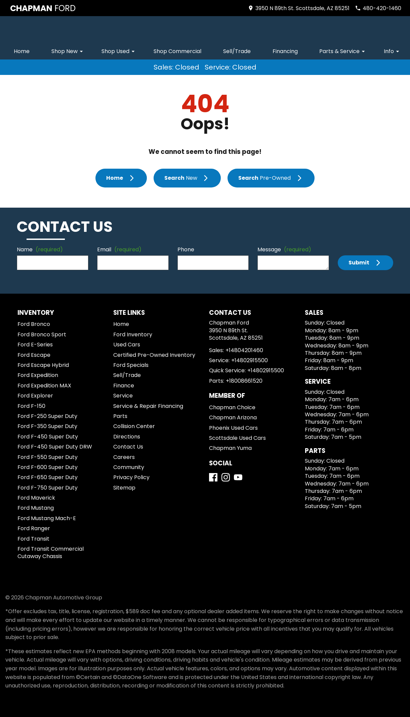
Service (123, 395)
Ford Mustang (35, 508)
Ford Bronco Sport (41, 334)
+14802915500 (249, 360)
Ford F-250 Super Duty (47, 416)
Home (22, 51)
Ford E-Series (35, 344)
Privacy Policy (131, 477)
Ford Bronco (33, 324)
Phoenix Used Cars (233, 428)
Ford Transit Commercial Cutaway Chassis (50, 552)
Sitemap (124, 488)
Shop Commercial (177, 51)
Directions (126, 436)
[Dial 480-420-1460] (378, 8)
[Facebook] (213, 477)
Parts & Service (343, 51)
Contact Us (128, 447)
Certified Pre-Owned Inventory (154, 355)
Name (40, 249)
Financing (285, 51)
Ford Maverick (36, 498)
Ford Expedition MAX (44, 385)
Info (392, 51)
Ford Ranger (33, 528)
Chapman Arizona (233, 417)
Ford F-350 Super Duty (47, 426)
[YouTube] (238, 477)
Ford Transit (33, 539)
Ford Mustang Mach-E (46, 518)
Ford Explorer (35, 395)
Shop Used (119, 51)
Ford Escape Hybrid (43, 365)
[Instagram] (225, 477)
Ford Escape (33, 355)
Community (128, 467)
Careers (124, 457)
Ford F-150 (31, 406)
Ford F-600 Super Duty (47, 467)
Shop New (68, 51)
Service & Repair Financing (148, 406)
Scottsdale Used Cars (237, 438)
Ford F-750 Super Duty (47, 488)
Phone (185, 249)
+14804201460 (244, 350)
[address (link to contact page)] (299, 8)
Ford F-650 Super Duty (47, 477)
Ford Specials (131, 365)
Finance (123, 385)
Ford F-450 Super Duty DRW (54, 447)
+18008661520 (244, 381)
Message (284, 249)
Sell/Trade (237, 51)
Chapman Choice (232, 407)
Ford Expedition (37, 375)
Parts (120, 416)
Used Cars (126, 344)
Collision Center (134, 426)
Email (119, 249)
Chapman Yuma (230, 448)
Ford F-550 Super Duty (47, 457)
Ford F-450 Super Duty (47, 436)
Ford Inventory (132, 334)
